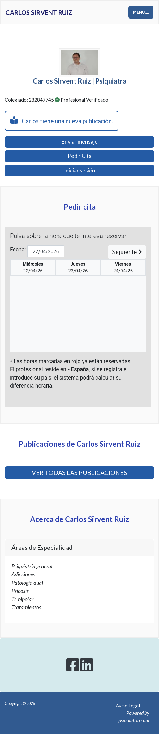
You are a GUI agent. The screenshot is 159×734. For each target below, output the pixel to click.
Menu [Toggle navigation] (141, 12)
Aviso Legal (128, 705)
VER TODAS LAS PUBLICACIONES (79, 472)
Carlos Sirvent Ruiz (39, 12)
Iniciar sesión (79, 170)
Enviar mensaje (79, 141)
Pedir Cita (80, 156)
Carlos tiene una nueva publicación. (61, 120)
